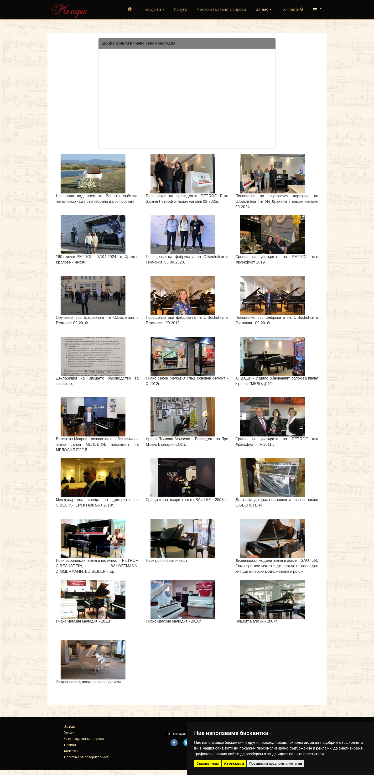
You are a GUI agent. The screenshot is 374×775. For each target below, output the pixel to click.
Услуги (180, 9)
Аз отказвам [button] (234, 763)
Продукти (152, 9)
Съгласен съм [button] (208, 763)
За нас (264, 9)
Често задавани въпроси (221, 9)
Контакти (292, 9)
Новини (70, 745)
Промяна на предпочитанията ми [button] (275, 763)
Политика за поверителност (86, 757)
